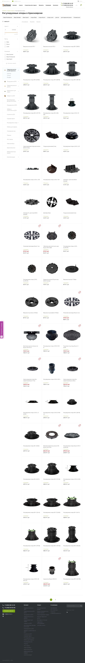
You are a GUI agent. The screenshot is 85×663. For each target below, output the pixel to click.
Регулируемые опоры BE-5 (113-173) (31, 113)
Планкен (26, 643)
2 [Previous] (55, 599)
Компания (48, 5)
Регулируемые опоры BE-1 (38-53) (71, 46)
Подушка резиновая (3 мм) (49, 146)
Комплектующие (28, 655)
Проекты (41, 5)
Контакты (55, 5)
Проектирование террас (43, 614)
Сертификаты (54, 608)
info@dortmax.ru (17, 1)
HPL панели (27, 645)
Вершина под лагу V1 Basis (69, 279)
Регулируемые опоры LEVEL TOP (51, 179)
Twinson (9, 75)
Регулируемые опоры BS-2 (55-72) (31, 479)
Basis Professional (7, 17)
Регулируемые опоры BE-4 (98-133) (71, 79)
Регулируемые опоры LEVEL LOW (31, 179)
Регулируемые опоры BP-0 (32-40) (31, 512)
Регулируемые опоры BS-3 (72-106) (51, 479)
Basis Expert (26, 17)
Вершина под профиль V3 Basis (50, 312)
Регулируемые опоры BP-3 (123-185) (72, 579)
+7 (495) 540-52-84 (67, 5)
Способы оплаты (41, 625)
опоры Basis (34, 17)
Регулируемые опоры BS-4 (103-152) (51, 545)
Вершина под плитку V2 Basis (30, 312)
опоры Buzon (42, 17)
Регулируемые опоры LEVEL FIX (71, 113)
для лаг (57, 17)
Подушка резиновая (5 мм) (69, 213)
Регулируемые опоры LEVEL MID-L (51, 379)
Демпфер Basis (47, 213)
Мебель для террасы (29, 639)
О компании (54, 605)
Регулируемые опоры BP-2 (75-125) (31, 545)
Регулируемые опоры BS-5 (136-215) (71, 545)
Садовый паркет (28, 636)
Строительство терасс (31, 5)
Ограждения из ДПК (29, 628)
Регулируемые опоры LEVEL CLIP (71, 146)
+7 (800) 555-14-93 (67, 3)
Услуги (21, 5)
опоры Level (50, 17)
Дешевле (32, 21)
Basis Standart (17, 17)
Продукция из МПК (28, 614)
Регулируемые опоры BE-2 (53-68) (31, 79)
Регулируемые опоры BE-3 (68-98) (51, 79)
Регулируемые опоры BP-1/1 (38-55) (51, 512)
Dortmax (9, 73)
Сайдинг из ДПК (28, 623)
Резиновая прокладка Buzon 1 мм (31, 246)
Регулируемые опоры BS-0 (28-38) (71, 412)
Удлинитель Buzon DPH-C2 (49, 579)
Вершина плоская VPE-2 (49, 46)
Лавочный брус (27, 647)
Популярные (25, 21)
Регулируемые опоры (29, 638)
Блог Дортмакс (54, 610)
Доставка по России (42, 620)
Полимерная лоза (28, 641)
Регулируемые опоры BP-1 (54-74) (71, 512)
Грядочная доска (28, 649)
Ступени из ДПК (28, 634)
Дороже (38, 21)
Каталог (15, 5)
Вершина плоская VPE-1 (29, 46)
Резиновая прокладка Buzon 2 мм (71, 312)
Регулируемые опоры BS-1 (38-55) (31, 446)
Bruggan (9, 77)
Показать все (77, 17)
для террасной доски (66, 17)
